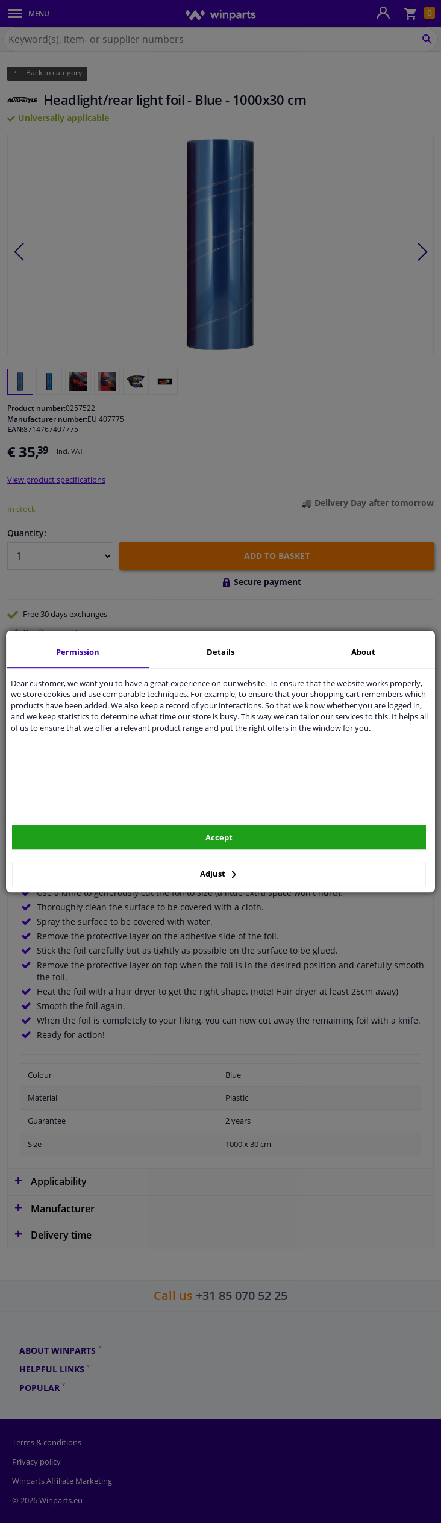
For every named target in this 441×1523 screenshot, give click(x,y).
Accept (219, 837)
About (363, 651)
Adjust (218, 873)
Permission (77, 651)
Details (220, 651)
